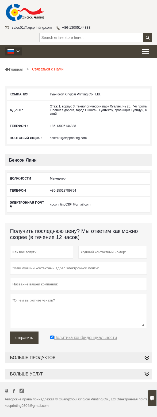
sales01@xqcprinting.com (32, 27)
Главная (14, 69)
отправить (24, 338)
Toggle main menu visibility (146, 49)
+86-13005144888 (76, 27)
